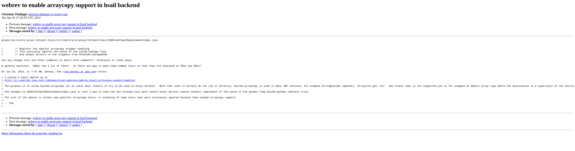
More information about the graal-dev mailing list (32, 147)
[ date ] (40, 31)
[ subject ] (63, 31)
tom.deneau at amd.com (79, 78)
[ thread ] (51, 31)
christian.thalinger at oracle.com (48, 14)
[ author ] (76, 31)
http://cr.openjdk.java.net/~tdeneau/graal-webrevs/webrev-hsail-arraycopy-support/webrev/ (70, 88)
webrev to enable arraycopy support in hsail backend (65, 24)
